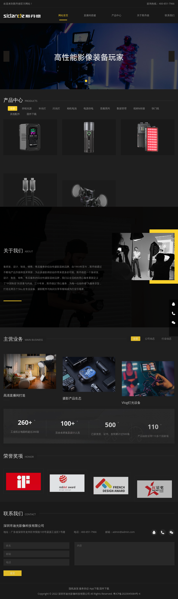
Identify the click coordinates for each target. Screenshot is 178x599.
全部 (12, 108)
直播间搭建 (90, 15)
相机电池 (72, 108)
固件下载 (32, 114)
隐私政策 (74, 588)
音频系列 (105, 108)
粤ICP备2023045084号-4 (126, 593)
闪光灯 (56, 108)
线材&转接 (139, 108)
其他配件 (15, 114)
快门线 (155, 108)
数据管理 (122, 108)
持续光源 (27, 108)
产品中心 (116, 15)
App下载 (94, 588)
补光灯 (42, 108)
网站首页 (63, 15)
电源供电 (88, 108)
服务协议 (84, 588)
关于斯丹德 (143, 15)
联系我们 (170, 15)
